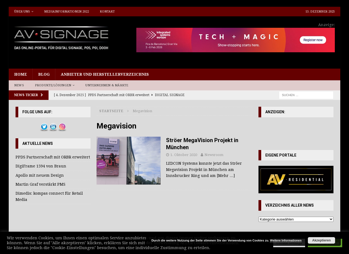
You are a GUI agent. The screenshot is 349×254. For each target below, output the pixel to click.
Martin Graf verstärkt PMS (40, 184)
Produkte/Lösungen (53, 85)
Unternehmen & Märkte (106, 85)
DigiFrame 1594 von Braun (41, 166)
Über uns (22, 11)
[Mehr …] (226, 175)
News (19, 85)
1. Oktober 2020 (183, 155)
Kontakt (107, 11)
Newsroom (213, 155)
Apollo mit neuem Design (40, 175)
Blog (44, 74)
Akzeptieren (321, 240)
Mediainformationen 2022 (66, 11)
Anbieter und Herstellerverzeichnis (105, 74)
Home (20, 74)
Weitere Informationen (286, 240)
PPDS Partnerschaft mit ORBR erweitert (53, 157)
